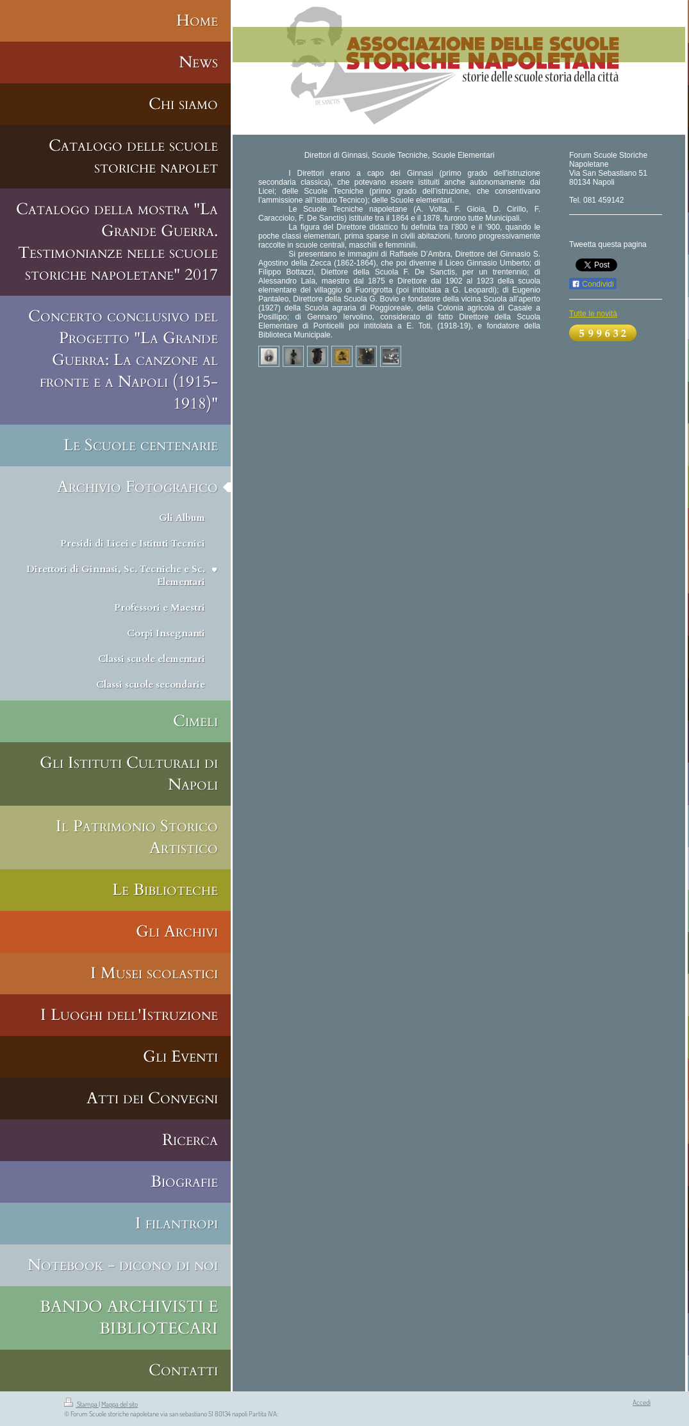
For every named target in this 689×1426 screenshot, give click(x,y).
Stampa (81, 1404)
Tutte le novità (593, 313)
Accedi (642, 1402)
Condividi (593, 284)
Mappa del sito (119, 1404)
